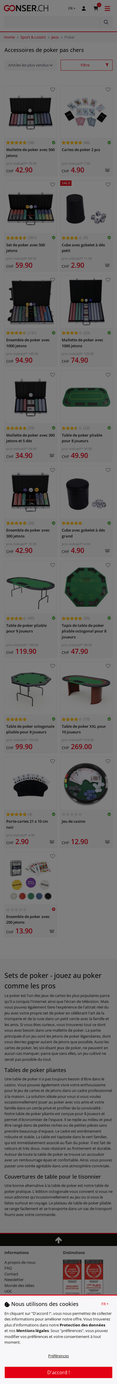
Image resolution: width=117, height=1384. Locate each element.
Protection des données (82, 1325)
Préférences (58, 1355)
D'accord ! (58, 1372)
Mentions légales (32, 1330)
